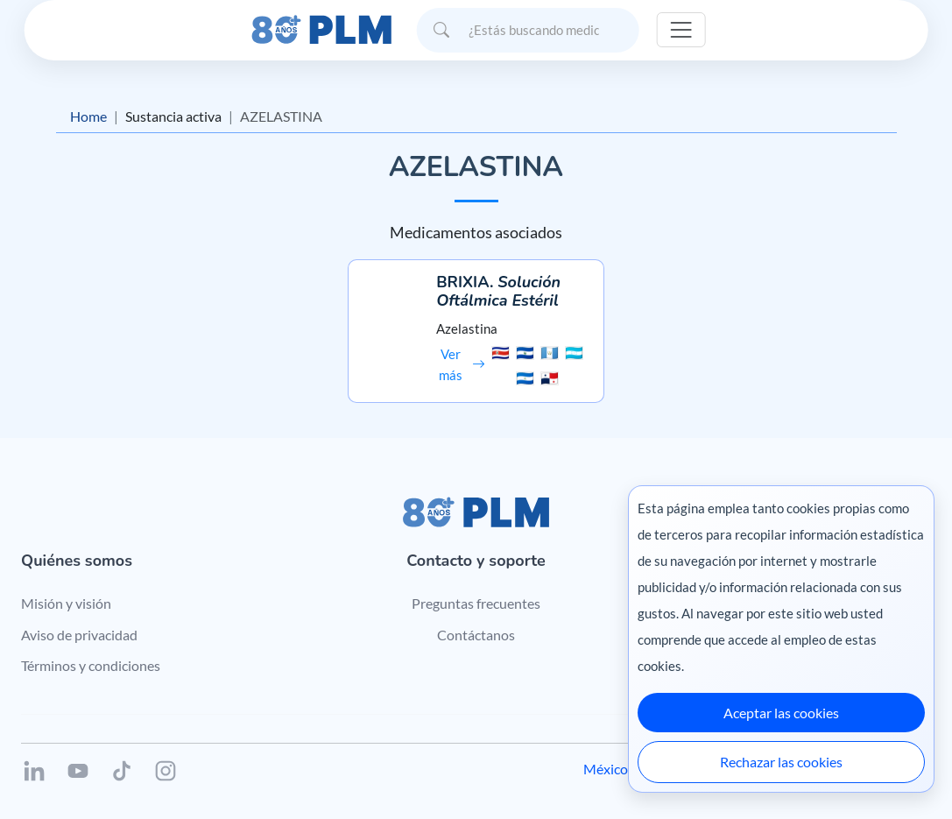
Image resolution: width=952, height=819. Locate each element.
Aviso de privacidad (79, 634)
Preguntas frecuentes (476, 603)
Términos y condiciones (90, 665)
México (605, 768)
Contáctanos (476, 634)
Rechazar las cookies (781, 761)
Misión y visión (66, 603)
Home (88, 116)
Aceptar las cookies (781, 712)
